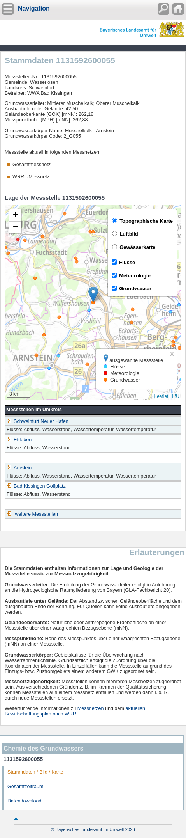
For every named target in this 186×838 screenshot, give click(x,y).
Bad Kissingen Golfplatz (36, 486)
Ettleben (19, 439)
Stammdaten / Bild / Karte (35, 772)
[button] (93, 294)
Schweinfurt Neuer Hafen (37, 421)
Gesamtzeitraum (25, 786)
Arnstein (19, 467)
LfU (175, 396)
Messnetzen (90, 708)
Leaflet (161, 396)
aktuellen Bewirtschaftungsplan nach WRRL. (75, 711)
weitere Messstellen (36, 514)
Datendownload (24, 801)
